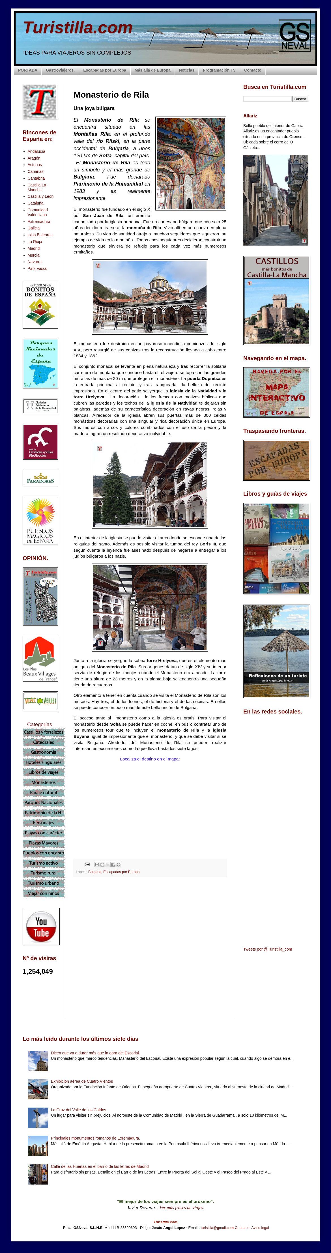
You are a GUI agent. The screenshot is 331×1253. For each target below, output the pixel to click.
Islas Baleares (40, 235)
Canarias (36, 171)
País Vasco (38, 268)
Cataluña (36, 203)
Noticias (186, 70)
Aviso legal (260, 1228)
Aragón (34, 158)
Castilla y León (41, 196)
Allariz (250, 115)
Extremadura (39, 221)
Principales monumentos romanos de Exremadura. (95, 1138)
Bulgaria (94, 872)
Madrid (34, 248)
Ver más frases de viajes (181, 1207)
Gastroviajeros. (60, 70)
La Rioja (35, 241)
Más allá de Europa (153, 70)
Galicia (34, 228)
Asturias (35, 164)
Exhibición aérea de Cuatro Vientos (82, 1081)
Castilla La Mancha (37, 187)
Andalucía (36, 151)
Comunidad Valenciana (38, 212)
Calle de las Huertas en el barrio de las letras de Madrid (100, 1166)
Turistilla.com (78, 27)
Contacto (252, 70)
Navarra (35, 261)
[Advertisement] (150, 931)
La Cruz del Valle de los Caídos (78, 1110)
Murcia (34, 255)
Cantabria (36, 178)
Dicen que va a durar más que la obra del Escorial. (95, 1053)
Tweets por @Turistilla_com (267, 949)
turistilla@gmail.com (217, 1228)
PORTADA (27, 70)
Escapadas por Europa (104, 70)
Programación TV (219, 70)
